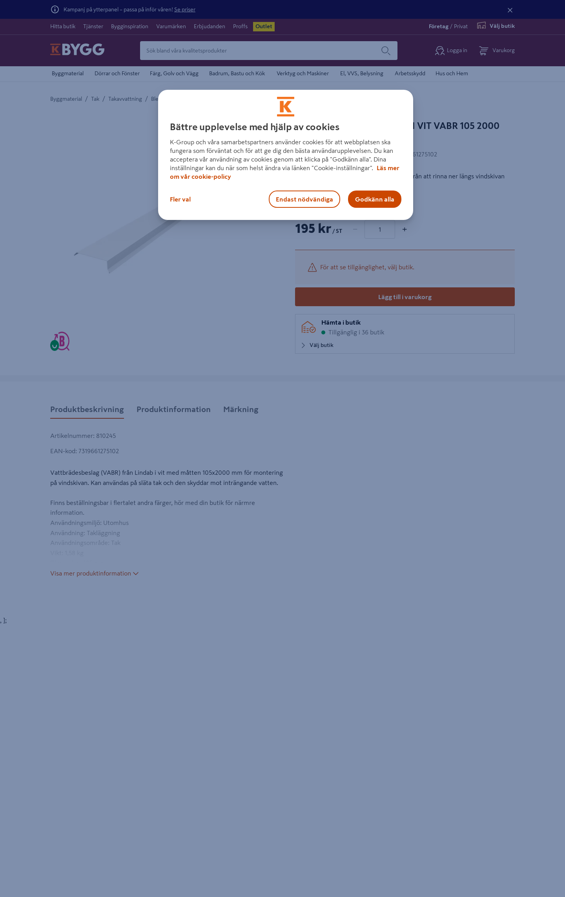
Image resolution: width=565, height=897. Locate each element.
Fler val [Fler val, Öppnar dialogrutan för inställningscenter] (180, 199)
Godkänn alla (374, 199)
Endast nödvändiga (304, 199)
